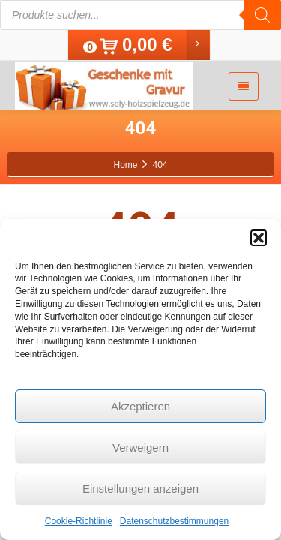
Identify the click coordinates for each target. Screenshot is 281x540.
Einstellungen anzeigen (140, 488)
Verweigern (140, 447)
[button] (258, 237)
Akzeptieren (140, 406)
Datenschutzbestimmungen (174, 521)
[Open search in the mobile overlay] (140, 15)
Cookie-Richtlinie (78, 521)
